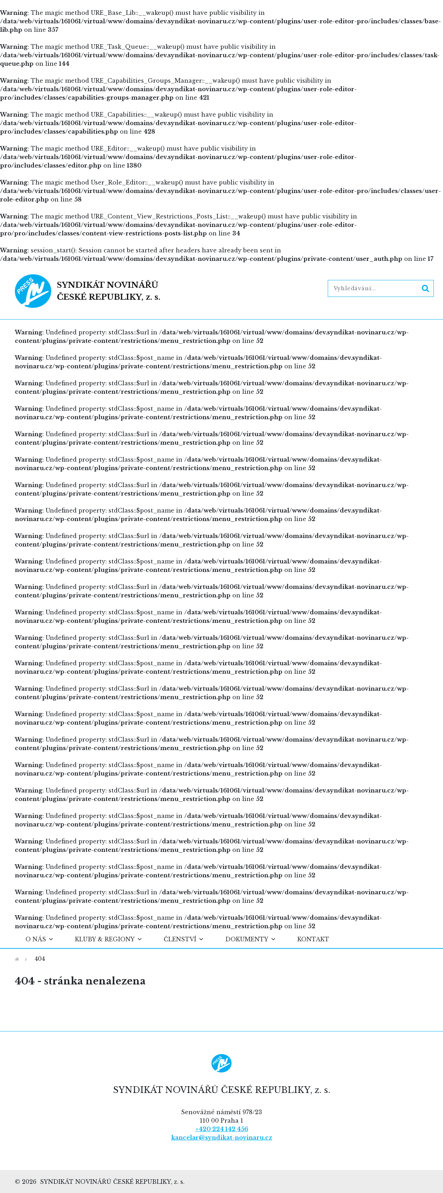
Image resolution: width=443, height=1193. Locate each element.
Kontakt (313, 939)
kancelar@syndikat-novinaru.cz (221, 1137)
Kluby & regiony (108, 939)
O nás (39, 939)
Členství (184, 939)
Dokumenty (250, 939)
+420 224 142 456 (221, 1129)
